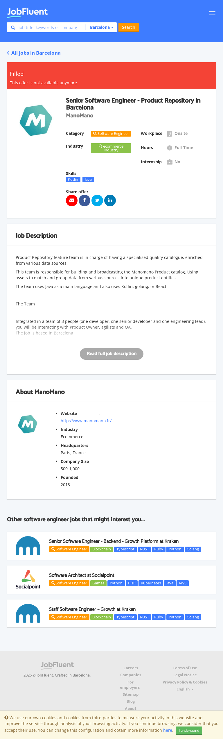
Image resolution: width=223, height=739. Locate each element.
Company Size (75, 461)
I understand (189, 730)
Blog (131, 701)
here (167, 730)
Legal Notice (185, 674)
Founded (69, 477)
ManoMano (49, 392)
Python (175, 549)
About (130, 708)
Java (88, 179)
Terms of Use (185, 667)
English (185, 689)
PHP (132, 583)
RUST (144, 549)
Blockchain (101, 549)
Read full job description (111, 354)
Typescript (125, 549)
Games (98, 583)
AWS (182, 583)
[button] (99, 27)
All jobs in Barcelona (34, 52)
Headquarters (74, 445)
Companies (130, 674)
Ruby (158, 549)
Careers (130, 667)
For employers (130, 685)
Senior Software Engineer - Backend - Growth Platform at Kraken (114, 541)
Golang (193, 549)
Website (69, 413)
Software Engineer (69, 549)
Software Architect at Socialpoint (81, 575)
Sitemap (131, 694)
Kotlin (73, 179)
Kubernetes (151, 583)
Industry (69, 429)
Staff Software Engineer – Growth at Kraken (92, 609)
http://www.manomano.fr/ (86, 420)
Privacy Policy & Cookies (185, 682)
